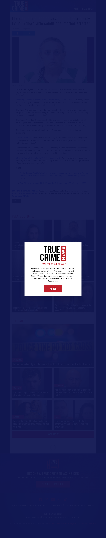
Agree (53, 288)
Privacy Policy (68, 273)
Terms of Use (64, 268)
